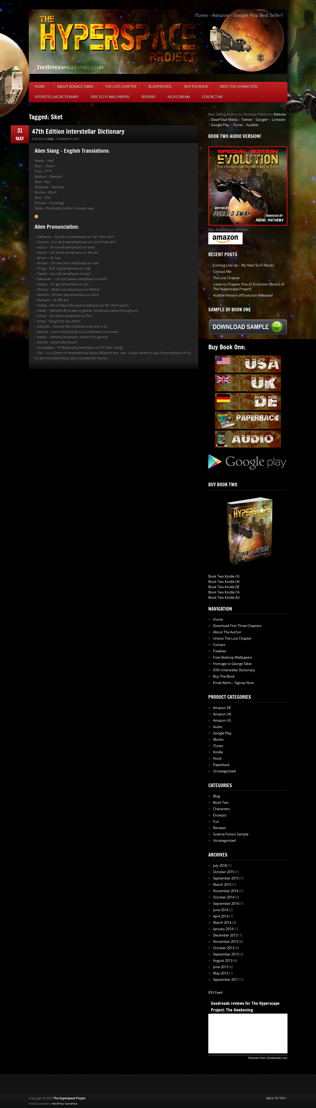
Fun (50, 139)
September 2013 (226, 954)
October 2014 (223, 897)
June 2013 (220, 967)
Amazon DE (222, 708)
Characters (221, 809)
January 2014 (223, 929)
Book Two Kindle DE (223, 587)
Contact (219, 645)
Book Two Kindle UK (224, 582)
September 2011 (226, 980)
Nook (217, 758)
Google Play (220, 125)
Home (40, 87)
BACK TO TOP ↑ (276, 1098)
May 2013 (220, 973)
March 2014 (222, 923)
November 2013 (225, 942)
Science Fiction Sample (230, 834)
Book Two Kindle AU (224, 598)
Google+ (262, 120)
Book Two (221, 803)
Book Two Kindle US (223, 576)
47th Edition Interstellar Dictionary (78, 131)
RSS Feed (215, 993)
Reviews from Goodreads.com (267, 1057)
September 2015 (226, 878)
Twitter (246, 120)
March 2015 (222, 885)
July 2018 (220, 866)
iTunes (238, 125)
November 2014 (225, 891)
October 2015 (223, 872)
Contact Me (212, 97)
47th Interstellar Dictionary (234, 670)
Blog (216, 796)
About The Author (227, 632)
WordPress (58, 1103)
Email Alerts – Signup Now (233, 683)
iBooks (218, 739)
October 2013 (223, 948)
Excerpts (220, 815)
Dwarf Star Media (224, 120)
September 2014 (226, 904)
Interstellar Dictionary (56, 97)
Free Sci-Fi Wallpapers (110, 97)
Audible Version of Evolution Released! (243, 295)
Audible (252, 125)
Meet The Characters (239, 87)
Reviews (148, 97)
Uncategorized (224, 771)
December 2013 (225, 935)
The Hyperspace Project (69, 1098)
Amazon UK (222, 714)
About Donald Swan (75, 87)
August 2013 (222, 961)
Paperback (221, 765)
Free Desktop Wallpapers (232, 657)
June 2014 (220, 910)
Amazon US (222, 720)
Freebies (219, 651)
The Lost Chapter (120, 87)
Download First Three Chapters (237, 626)
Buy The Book (196, 87)
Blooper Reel (160, 87)
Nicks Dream (179, 97)
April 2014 (220, 916)
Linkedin (279, 120)
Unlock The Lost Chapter (232, 638)
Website (279, 114)
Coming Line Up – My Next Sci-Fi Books (243, 265)
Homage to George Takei (232, 664)
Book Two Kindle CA (223, 592)
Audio (217, 727)
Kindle (218, 752)
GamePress (71, 1103)
